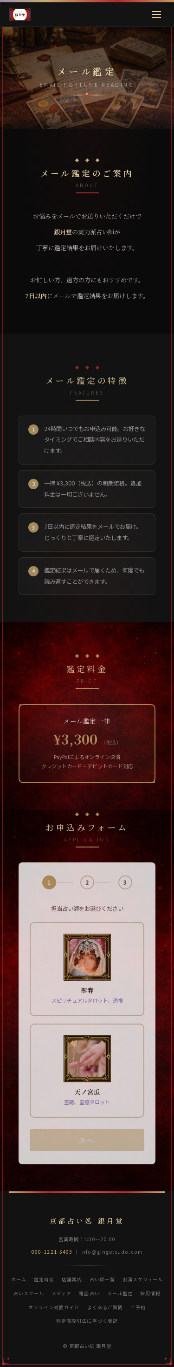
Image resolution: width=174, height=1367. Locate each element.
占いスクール (28, 1293)
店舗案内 (72, 1279)
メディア (61, 1293)
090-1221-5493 (52, 1251)
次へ (87, 1148)
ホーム (18, 1279)
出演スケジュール (142, 1279)
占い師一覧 (102, 1279)
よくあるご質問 (105, 1307)
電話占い (89, 1293)
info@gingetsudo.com (111, 1251)
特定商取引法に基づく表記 (86, 1320)
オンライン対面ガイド (53, 1307)
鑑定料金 (44, 1279)
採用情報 (150, 1293)
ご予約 (138, 1307)
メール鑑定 (120, 1293)
